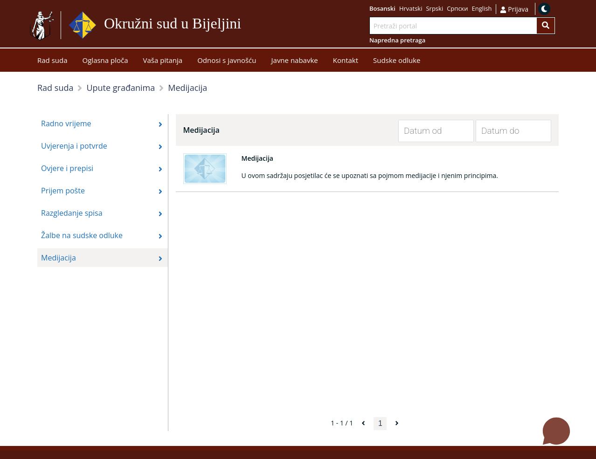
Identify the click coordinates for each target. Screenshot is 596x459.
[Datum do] (506, 131)
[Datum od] (429, 131)
